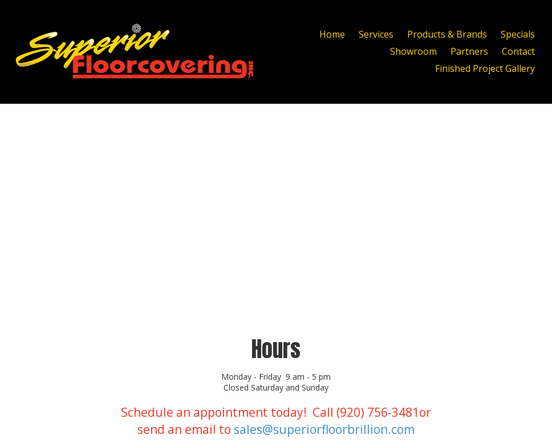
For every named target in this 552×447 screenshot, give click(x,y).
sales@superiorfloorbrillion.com (324, 429)
